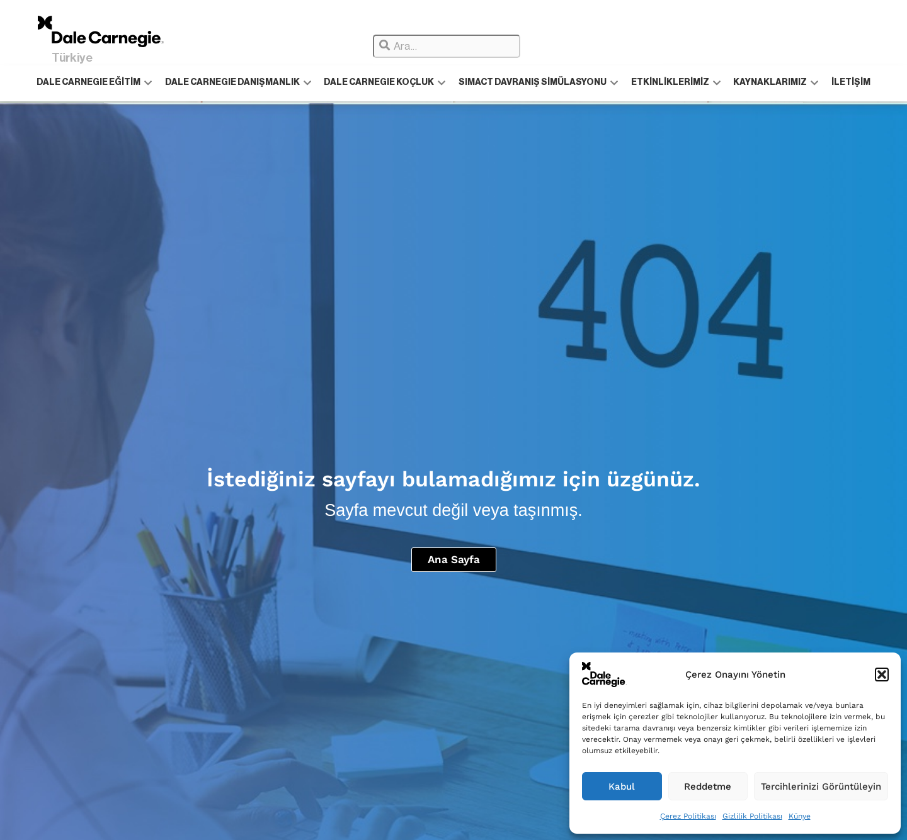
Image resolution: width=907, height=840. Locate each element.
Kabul (621, 786)
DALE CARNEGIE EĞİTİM (95, 83)
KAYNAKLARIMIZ (775, 83)
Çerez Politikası (688, 816)
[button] (882, 674)
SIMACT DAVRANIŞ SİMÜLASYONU (538, 83)
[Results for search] (518, 62)
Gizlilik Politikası (752, 816)
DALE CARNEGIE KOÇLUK (385, 83)
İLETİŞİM (849, 83)
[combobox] (446, 46)
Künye (800, 816)
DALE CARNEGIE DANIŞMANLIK (239, 83)
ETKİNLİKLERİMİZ (675, 83)
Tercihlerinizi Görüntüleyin (821, 786)
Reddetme (707, 786)
